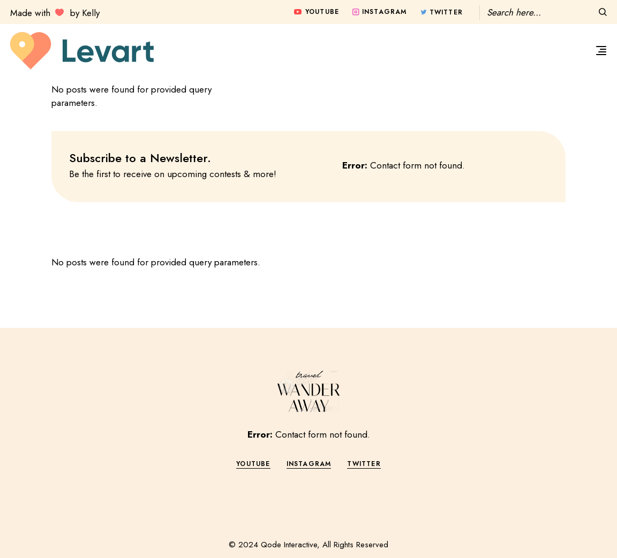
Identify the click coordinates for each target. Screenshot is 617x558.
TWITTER (363, 464)
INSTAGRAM (309, 464)
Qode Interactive (289, 545)
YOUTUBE (253, 464)
